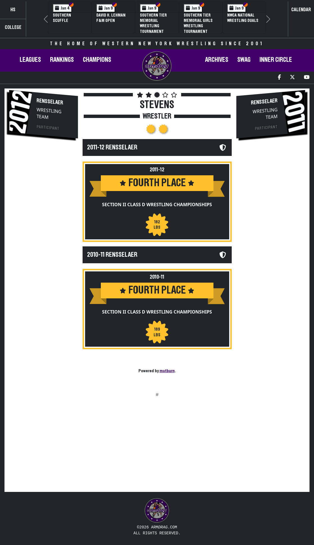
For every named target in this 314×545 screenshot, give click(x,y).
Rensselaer (50, 102)
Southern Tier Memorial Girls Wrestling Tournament (198, 23)
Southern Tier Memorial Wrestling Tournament (153, 23)
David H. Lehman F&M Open (111, 18)
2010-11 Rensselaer (112, 254)
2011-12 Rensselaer (112, 147)
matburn (167, 371)
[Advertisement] (43, 237)
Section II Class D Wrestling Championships (157, 204)
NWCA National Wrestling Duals (242, 18)
